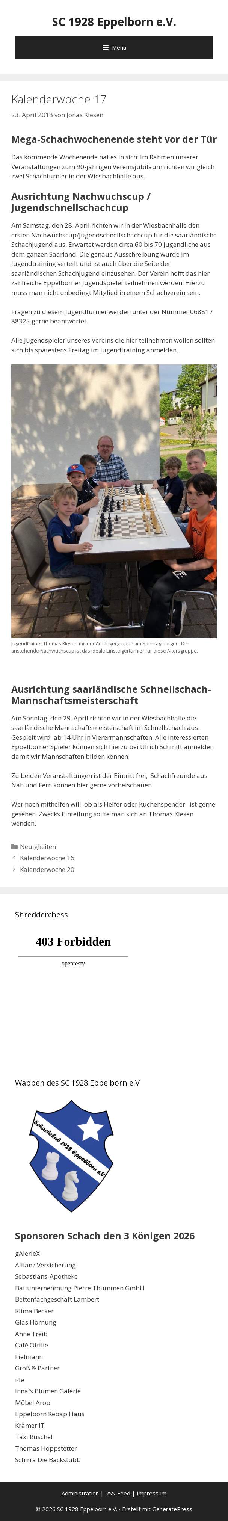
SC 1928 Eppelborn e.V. (114, 21)
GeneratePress (172, 1509)
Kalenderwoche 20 (47, 869)
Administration (80, 1493)
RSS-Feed (117, 1493)
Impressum (151, 1493)
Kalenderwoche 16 (47, 857)
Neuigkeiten (38, 846)
